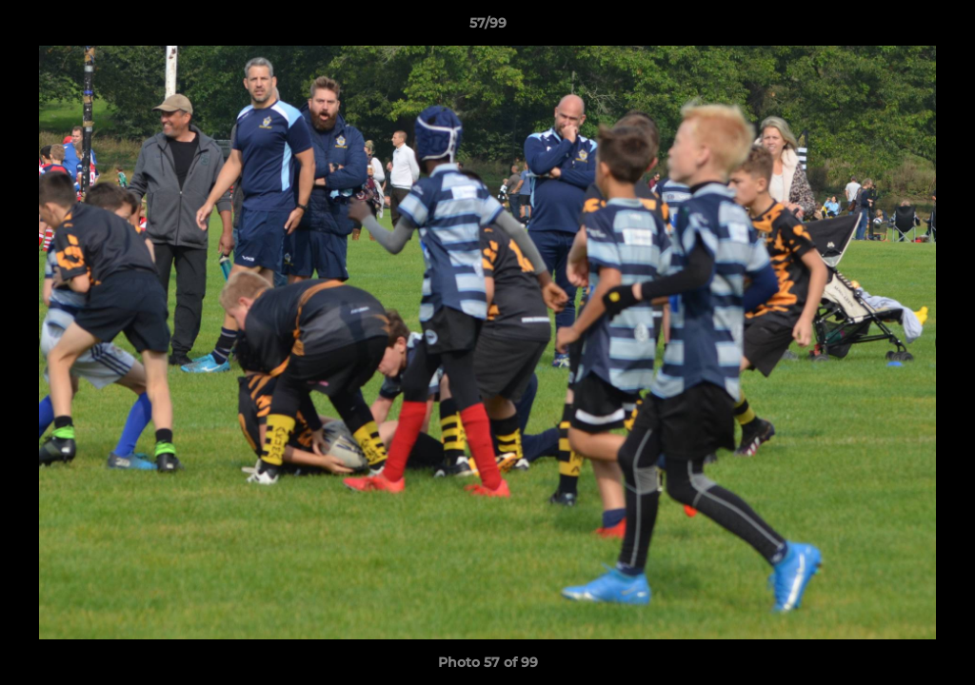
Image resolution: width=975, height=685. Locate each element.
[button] (940, 27)
